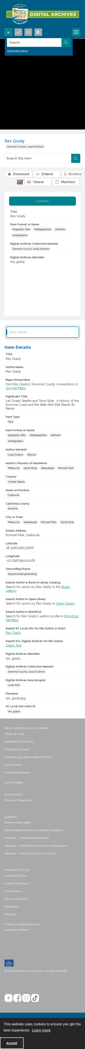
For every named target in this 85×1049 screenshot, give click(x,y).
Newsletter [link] (11, 906)
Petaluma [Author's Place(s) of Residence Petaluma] (14, 468)
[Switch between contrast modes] (38, 32)
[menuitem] (42, 733)
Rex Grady (13, 633)
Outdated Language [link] (17, 749)
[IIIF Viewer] (38, 182)
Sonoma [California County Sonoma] (13, 508)
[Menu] (76, 32)
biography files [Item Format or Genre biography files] (21, 229)
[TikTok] (35, 998)
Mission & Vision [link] (15, 733)
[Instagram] (26, 998)
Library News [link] (13, 891)
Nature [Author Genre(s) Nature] (31, 454)
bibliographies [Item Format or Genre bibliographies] (42, 229)
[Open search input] (8, 32)
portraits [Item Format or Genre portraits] (60, 229)
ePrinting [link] (10, 914)
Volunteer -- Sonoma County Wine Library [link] (30, 853)
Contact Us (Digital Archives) (22, 924)
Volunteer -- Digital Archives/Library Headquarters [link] (36, 845)
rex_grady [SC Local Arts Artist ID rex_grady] (14, 711)
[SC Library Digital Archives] (42, 14)
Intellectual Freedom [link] (17, 772)
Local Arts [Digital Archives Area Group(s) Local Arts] (14, 685)
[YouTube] (8, 998)
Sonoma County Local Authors (25, 146)
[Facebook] (17, 998)
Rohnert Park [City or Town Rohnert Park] (49, 522)
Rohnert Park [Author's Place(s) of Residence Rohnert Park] (66, 468)
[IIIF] (20, 182)
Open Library (65, 603)
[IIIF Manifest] (66, 182)
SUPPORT (11, 817)
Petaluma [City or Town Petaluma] (14, 522)
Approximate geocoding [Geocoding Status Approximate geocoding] (22, 574)
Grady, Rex (14, 645)
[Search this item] (38, 158)
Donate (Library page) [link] (18, 822)
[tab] (42, 201)
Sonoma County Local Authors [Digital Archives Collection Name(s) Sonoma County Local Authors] (30, 248)
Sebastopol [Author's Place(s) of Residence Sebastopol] (47, 468)
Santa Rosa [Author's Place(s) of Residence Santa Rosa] (30, 468)
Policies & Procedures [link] (18, 800)
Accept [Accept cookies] (11, 1043)
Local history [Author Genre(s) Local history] (15, 454)
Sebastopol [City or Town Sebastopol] (30, 522)
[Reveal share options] (18, 32)
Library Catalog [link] (14, 782)
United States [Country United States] (16, 481)
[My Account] (28, 32)
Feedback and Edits (17, 929)
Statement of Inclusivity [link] (19, 741)
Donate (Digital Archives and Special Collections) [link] (34, 830)
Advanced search (17, 50)
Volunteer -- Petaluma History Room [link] (27, 838)
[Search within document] (75, 158)
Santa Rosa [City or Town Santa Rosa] (67, 522)
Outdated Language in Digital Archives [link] (28, 757)
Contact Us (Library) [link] (17, 883)
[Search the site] (34, 42)
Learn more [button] (41, 1030)
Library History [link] (14, 764)
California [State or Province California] (13, 495)
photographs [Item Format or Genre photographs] (20, 235)
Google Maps (16, 388)
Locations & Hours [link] (16, 875)
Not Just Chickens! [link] (16, 898)
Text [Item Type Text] (10, 421)
